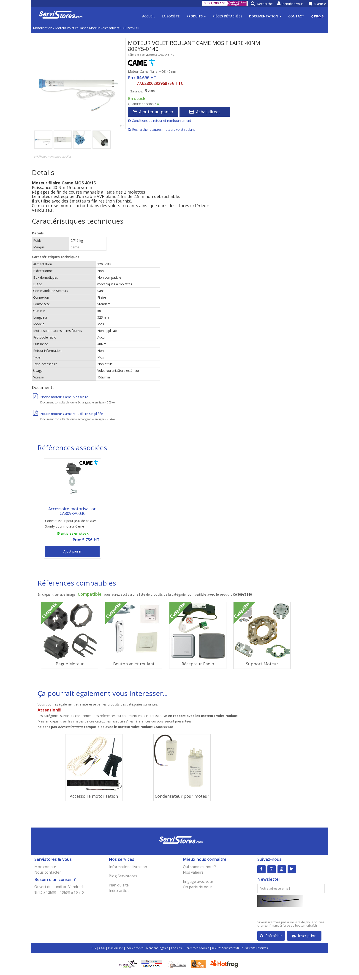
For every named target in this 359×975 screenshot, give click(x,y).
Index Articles (134, 948)
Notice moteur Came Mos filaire (60, 397)
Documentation (265, 16)
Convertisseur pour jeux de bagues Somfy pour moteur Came (71, 523)
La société (171, 16)
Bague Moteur (70, 664)
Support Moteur (262, 664)
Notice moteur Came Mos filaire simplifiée (68, 413)
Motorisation (42, 28)
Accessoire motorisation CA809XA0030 (72, 511)
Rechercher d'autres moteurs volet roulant (161, 129)
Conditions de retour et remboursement (159, 120)
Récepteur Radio (198, 664)
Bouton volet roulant (134, 664)
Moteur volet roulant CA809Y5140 (114, 28)
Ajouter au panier (153, 111)
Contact (296, 16)
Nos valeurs (193, 872)
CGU (102, 948)
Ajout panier (72, 551)
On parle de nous (197, 886)
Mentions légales (157, 948)
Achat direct (204, 111)
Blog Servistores (123, 875)
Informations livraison (128, 866)
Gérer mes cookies (197, 948)
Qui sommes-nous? (199, 866)
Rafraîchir (271, 935)
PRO (317, 16)
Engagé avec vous (198, 881)
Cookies (176, 948)
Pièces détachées (227, 16)
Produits (196, 16)
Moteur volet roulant (70, 28)
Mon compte (45, 866)
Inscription (304, 935)
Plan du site (119, 885)
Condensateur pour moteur (182, 796)
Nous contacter (47, 872)
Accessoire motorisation (94, 796)
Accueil (148, 16)
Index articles (120, 890)
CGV (93, 948)
